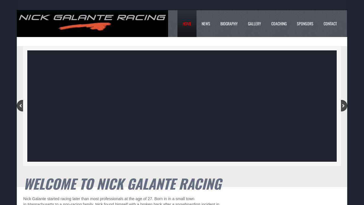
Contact (330, 23)
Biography (229, 23)
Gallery (254, 23)
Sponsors (305, 23)
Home (187, 23)
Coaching (279, 23)
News (206, 23)
